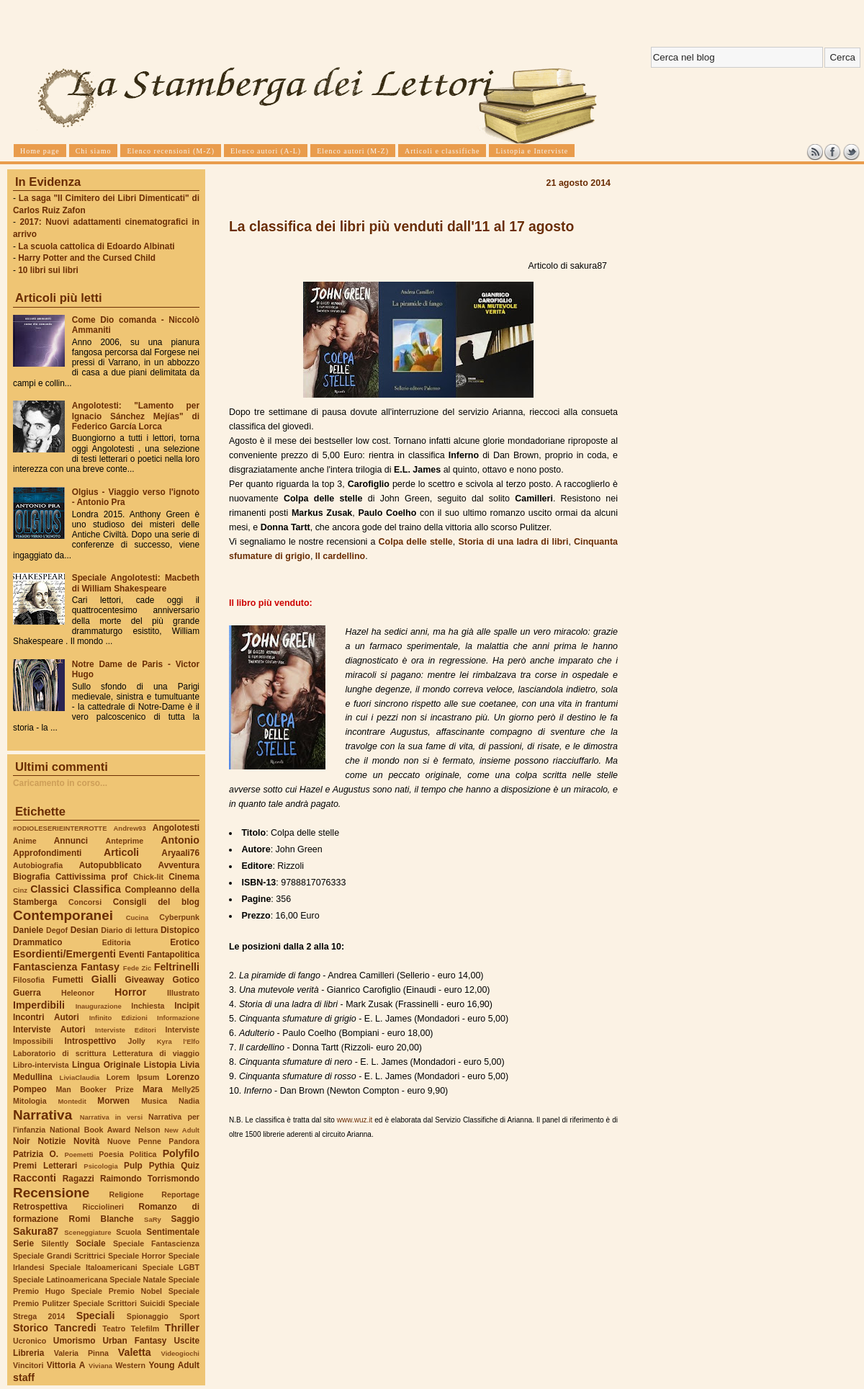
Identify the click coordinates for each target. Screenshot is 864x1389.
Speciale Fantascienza (156, 1243)
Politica (143, 1154)
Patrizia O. (35, 1154)
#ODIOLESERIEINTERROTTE (60, 828)
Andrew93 (130, 828)
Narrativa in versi (111, 1117)
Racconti (34, 1178)
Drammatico (37, 942)
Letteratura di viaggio (155, 1053)
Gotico (185, 980)
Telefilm (145, 1328)
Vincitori (28, 1365)
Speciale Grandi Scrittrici (59, 1255)
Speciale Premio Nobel (116, 1291)
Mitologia (30, 1101)
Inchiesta (147, 1005)
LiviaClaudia (80, 1077)
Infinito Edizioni (118, 1018)
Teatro (113, 1328)
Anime (25, 840)
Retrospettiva (40, 1207)
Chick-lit (148, 876)
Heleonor (77, 992)
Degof (57, 930)
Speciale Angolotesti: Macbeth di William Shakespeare (135, 583)
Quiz (190, 1166)
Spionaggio (147, 1316)
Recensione (51, 1192)
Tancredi (75, 1328)
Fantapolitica (173, 955)
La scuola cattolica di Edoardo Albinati (96, 246)
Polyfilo (181, 1153)
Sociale (90, 1243)
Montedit (72, 1101)
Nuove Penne (134, 1141)
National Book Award (90, 1129)
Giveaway (145, 980)
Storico (30, 1328)
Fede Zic (137, 968)
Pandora (183, 1141)
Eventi (132, 955)
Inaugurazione (99, 1006)
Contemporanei (63, 915)
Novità (86, 1141)
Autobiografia (38, 865)
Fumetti (68, 980)
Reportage (180, 1194)
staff (24, 1377)
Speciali (95, 1315)
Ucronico (29, 1340)
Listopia (160, 1065)
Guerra (27, 993)
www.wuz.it (354, 1120)
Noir (21, 1141)
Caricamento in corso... (60, 783)
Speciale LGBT (171, 1267)
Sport (189, 1316)
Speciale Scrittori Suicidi (119, 1303)
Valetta (134, 1352)
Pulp (133, 1166)
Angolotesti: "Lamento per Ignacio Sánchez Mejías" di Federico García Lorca (135, 416)
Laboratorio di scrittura (59, 1053)
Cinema (183, 877)
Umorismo (74, 1341)
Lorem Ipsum (133, 1077)
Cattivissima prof (91, 877)
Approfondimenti (47, 853)
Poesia (111, 1154)
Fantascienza (45, 967)
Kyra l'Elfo (178, 1041)
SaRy (152, 1219)
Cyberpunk (179, 917)
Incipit (186, 1006)
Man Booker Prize (94, 1089)
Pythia (162, 1166)
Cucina (137, 917)
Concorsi (85, 902)
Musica (154, 1101)
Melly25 (185, 1089)
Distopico (180, 930)
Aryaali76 (180, 853)
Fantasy (100, 967)
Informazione (178, 1018)
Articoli (121, 852)
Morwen (113, 1101)
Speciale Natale (137, 1279)
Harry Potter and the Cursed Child (87, 258)
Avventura (178, 865)
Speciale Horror (137, 1255)
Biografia (31, 877)
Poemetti (78, 1154)
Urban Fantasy (134, 1341)
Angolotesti (176, 828)
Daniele (28, 930)
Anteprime (125, 840)
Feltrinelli (176, 967)
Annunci (71, 841)
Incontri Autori (46, 1017)
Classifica (97, 889)
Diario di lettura (129, 930)
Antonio (180, 840)
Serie (23, 1243)
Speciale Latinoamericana (60, 1279)
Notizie (51, 1141)
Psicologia (100, 1166)
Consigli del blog (156, 902)
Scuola (128, 1232)
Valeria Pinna (81, 1353)
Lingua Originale (106, 1065)
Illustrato (183, 992)
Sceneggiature (87, 1232)
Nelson (148, 1129)
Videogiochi (180, 1353)
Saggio (185, 1219)
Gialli (104, 979)
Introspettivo (91, 1041)
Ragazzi (78, 1179)
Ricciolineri (102, 1206)
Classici (49, 889)
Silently (54, 1243)
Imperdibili (39, 1005)
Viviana (100, 1366)
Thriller (182, 1328)
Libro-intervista (41, 1064)
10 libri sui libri (48, 270)
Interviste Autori (49, 1029)
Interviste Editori (125, 1030)
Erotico (184, 942)
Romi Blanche (101, 1219)
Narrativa (42, 1114)
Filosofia (29, 979)
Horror (130, 992)
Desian (85, 930)
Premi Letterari (45, 1166)
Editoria (116, 942)
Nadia (189, 1101)
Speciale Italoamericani (94, 1267)
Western (130, 1365)
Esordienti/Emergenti (64, 954)
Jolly (136, 1041)
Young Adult (173, 1365)
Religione (126, 1194)
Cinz (20, 890)
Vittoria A (66, 1365)
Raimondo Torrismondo (149, 1179)
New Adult (181, 1130)
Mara (153, 1089)
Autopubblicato (110, 865)
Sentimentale (172, 1232)
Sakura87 (35, 1231)
